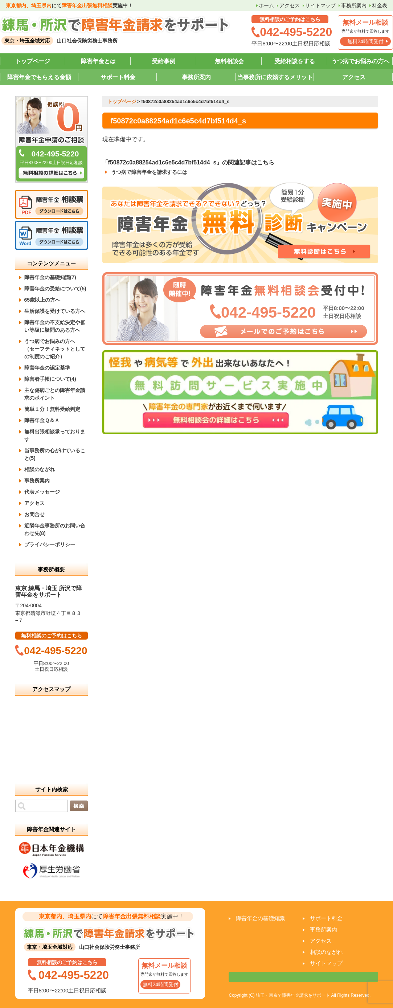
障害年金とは (98, 61)
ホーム (266, 5)
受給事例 (163, 61)
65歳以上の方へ (42, 300)
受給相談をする (294, 61)
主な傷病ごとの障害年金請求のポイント (54, 394)
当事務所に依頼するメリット (275, 77)
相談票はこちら (303, 977)
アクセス (289, 5)
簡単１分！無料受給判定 (52, 409)
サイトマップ (320, 5)
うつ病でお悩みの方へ (360, 61)
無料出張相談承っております (54, 435)
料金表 (379, 5)
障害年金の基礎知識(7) (50, 277)
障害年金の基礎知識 (260, 918)
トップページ (32, 61)
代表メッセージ (42, 492)
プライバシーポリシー (49, 544)
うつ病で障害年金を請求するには (149, 172)
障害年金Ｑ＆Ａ (42, 420)
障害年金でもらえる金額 (39, 77)
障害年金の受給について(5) (55, 288)
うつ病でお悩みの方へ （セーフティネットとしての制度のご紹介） (54, 348)
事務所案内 (354, 5)
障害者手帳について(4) (50, 379)
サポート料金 (118, 77)
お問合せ (34, 514)
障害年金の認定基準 (47, 368)
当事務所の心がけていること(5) (54, 454)
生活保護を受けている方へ (54, 311)
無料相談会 (229, 61)
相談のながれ (39, 469)
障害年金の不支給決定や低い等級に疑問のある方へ (54, 326)
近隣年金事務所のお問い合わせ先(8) (54, 529)
